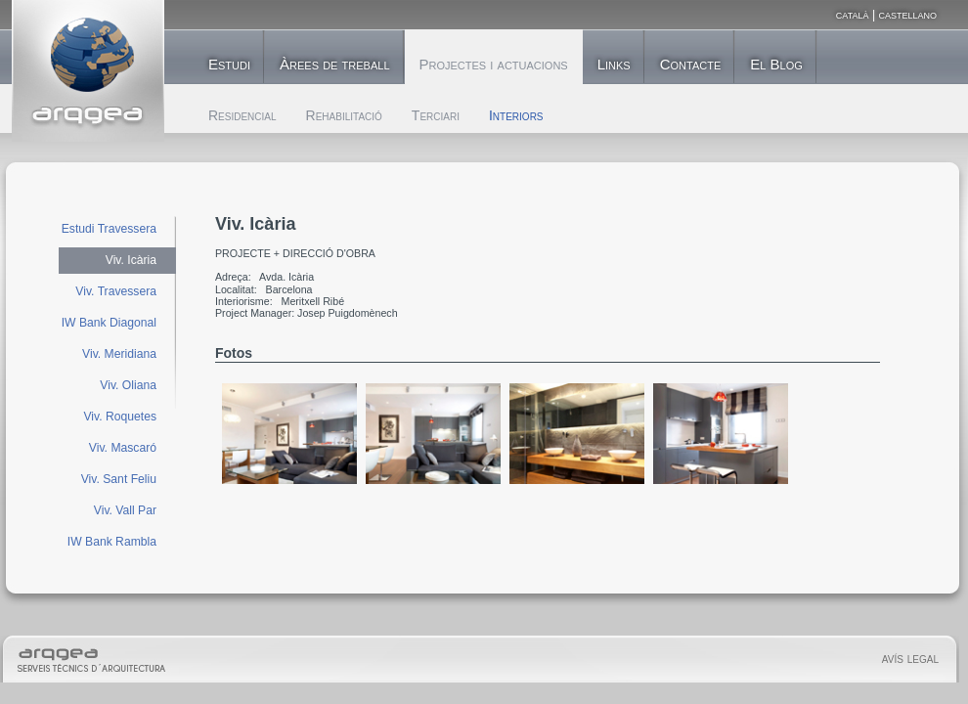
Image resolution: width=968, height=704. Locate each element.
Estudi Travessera (109, 229)
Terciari (436, 115)
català (852, 14)
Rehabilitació (344, 115)
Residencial (242, 115)
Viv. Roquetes (119, 416)
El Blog (776, 64)
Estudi (229, 64)
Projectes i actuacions (493, 64)
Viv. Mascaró (122, 448)
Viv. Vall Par (125, 510)
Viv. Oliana (128, 385)
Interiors (516, 115)
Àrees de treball (334, 64)
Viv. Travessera (115, 291)
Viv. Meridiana (119, 354)
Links (614, 64)
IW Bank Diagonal (109, 323)
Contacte (691, 64)
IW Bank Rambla (111, 542)
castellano (907, 14)
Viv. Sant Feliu (118, 479)
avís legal (910, 658)
